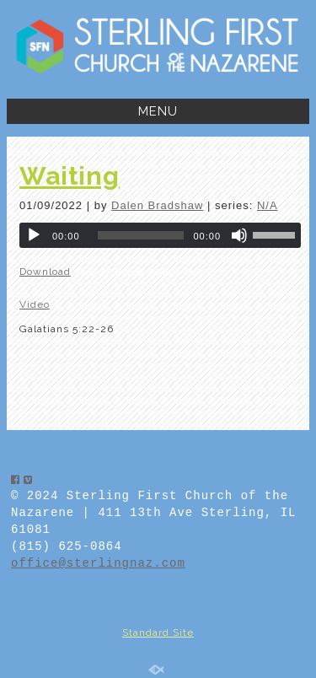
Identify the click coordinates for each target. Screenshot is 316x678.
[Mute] (239, 235)
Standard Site (158, 632)
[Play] (33, 235)
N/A (267, 205)
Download (45, 271)
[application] (160, 235)
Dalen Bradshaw (157, 205)
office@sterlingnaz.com (98, 563)
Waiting (69, 176)
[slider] (141, 235)
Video (34, 304)
